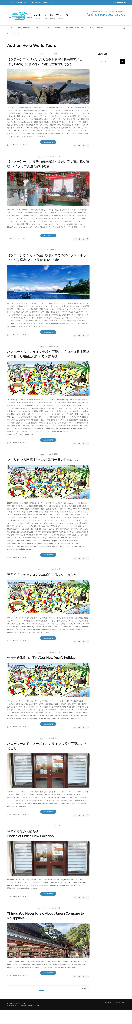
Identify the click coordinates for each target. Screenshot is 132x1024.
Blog (41, 54)
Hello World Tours (15, 149)
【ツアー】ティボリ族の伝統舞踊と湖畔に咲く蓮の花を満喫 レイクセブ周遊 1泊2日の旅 (46, 168)
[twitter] (117, 1)
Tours (57, 28)
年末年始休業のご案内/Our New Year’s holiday (48, 671)
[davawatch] (119, 1)
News (90, 28)
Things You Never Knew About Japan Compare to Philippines (42, 929)
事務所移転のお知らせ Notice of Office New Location (35, 847)
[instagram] (115, 1)
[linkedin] (83, 150)
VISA (36, 28)
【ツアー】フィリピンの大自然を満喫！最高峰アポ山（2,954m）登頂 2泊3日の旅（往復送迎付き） (46, 64)
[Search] (124, 28)
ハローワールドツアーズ (55, 15)
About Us (107, 1017)
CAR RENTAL (47, 28)
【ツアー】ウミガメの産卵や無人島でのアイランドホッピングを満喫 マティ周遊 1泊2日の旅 (47, 262)
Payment (100, 28)
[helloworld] (121, 1)
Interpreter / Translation (74, 28)
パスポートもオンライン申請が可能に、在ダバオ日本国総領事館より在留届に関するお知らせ (47, 358)
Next (84, 1002)
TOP (11, 28)
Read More (48, 147)
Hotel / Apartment (23, 28)
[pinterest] (88, 150)
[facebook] (113, 1)
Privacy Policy (120, 1017)
